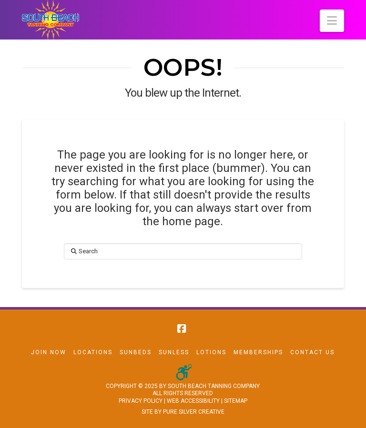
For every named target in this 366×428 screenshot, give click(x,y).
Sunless (174, 352)
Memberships (258, 352)
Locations (92, 352)
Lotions (211, 352)
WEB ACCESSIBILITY (193, 401)
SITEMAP (235, 401)
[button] (332, 21)
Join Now (48, 352)
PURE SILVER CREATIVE (193, 411)
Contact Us (312, 352)
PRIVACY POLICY (141, 401)
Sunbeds (136, 352)
